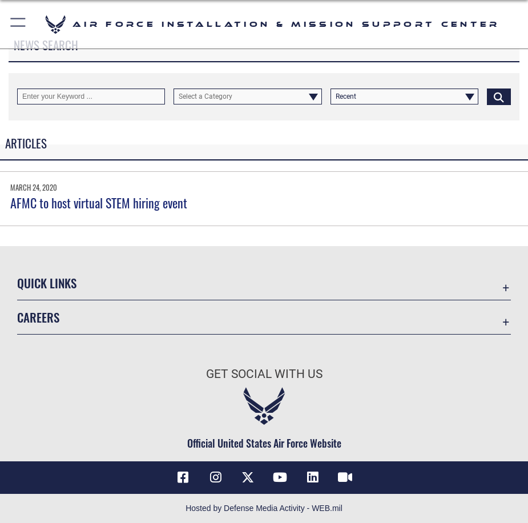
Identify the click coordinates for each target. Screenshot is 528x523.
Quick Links (46, 283)
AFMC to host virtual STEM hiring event (98, 203)
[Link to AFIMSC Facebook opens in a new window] (183, 477)
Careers (38, 317)
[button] (18, 24)
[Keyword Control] (91, 96)
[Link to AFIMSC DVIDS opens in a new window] (344, 477)
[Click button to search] (499, 96)
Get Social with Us (264, 374)
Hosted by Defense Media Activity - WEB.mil (264, 508)
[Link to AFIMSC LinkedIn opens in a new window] (312, 477)
